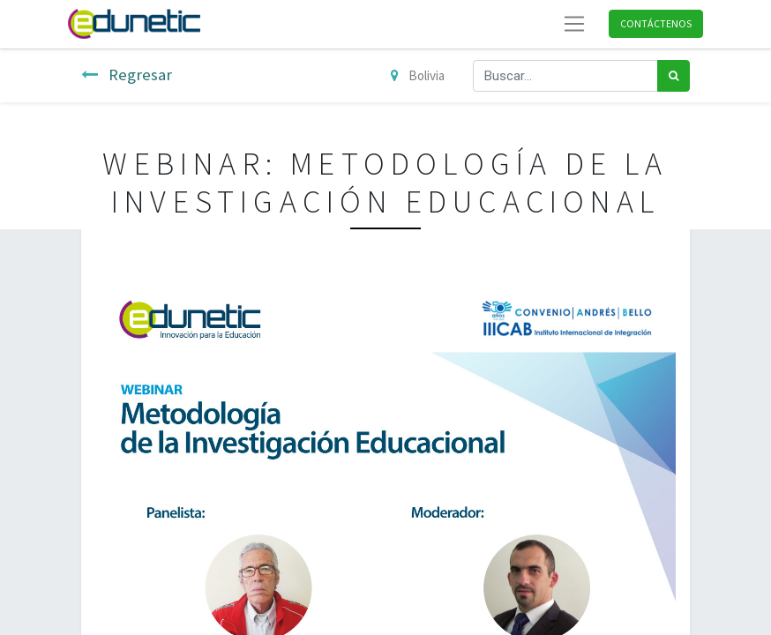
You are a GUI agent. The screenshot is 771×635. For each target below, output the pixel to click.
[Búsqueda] (673, 76)
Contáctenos (656, 23)
